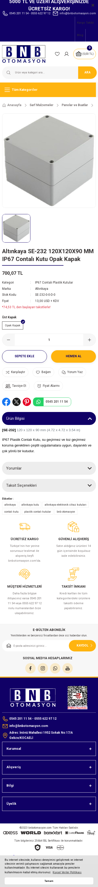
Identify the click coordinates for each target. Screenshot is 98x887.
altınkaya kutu (30, 504)
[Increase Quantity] (89, 340)
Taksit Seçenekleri (21, 485)
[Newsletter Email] (49, 645)
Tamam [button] (49, 880)
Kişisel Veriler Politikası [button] (67, 872)
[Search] (49, 72)
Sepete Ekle (24, 356)
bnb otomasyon (66, 511)
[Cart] (84, 54)
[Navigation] (49, 89)
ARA (87, 72)
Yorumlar (14, 468)
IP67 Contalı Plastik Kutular (54, 282)
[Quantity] (49, 340)
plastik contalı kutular (37, 511)
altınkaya (10, 504)
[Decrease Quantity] (8, 340)
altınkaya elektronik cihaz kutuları (65, 504)
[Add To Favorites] (43, 372)
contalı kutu (11, 511)
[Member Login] (66, 54)
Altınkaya (41, 289)
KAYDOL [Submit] (85, 645)
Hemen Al (73, 356)
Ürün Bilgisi (15, 418)
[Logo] (26, 54)
